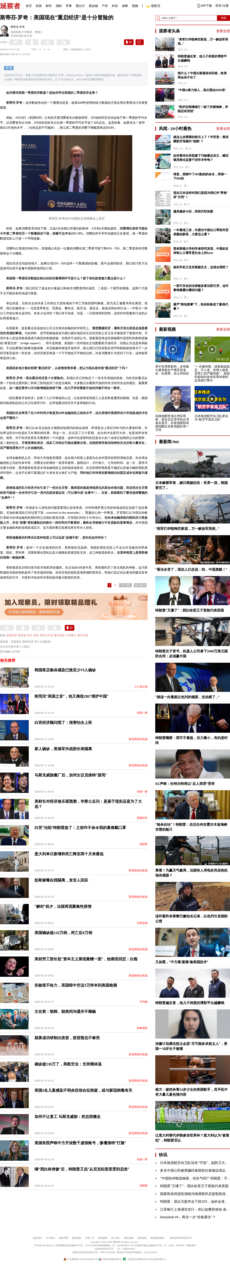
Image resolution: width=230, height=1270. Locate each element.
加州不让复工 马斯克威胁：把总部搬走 (67, 1116)
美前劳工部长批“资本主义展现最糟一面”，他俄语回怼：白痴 (85, 959)
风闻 (39, 6)
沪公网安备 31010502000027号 (80, 1259)
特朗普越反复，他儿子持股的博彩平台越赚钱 (202, 58)
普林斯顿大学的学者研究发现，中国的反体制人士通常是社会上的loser (200, 251)
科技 (115, 6)
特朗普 (144, 844)
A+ (49, 49)
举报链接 (141, 1238)
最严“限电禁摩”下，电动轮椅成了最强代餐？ (200, 306)
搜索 (223, 18)
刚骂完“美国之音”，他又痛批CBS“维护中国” (71, 696)
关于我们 (50, 1238)
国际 (59, 6)
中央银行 (71, 635)
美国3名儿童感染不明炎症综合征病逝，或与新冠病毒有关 (83, 1090)
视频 (135, 6)
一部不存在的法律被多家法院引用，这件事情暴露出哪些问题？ (200, 288)
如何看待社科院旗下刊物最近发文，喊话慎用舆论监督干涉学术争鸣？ (200, 158)
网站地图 (128, 1238)
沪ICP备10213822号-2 (44, 1245)
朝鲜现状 (142, 1028)
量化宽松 (59, 635)
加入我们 (115, 1238)
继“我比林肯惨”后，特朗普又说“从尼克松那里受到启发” (81, 1169)
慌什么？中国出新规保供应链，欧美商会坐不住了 (202, 75)
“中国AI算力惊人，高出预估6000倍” (202, 90)
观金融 (93, 6)
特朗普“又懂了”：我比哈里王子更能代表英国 (189, 610)
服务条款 (76, 1238)
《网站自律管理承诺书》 (180, 1238)
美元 (29, 635)
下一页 (126, 585)
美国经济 (11, 635)
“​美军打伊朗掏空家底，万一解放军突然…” (203, 41)
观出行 (80, 6)
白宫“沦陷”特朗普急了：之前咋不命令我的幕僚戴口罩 (80, 827)
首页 (29, 6)
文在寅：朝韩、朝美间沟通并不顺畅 (65, 1011)
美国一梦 (142, 712)
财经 (49, 6)
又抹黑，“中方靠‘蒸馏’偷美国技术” (181, 962)
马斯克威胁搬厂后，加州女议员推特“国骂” (70, 775)
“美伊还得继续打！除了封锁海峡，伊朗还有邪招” (203, 109)
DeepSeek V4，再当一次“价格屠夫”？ (188, 1217)
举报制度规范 (157, 1238)
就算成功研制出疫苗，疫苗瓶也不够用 (67, 1037)
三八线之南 (141, 686)
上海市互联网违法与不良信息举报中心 (145, 1259)
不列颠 (144, 1001)
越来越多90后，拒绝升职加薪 (193, 211)
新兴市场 (82, 635)
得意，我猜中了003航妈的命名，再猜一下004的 (200, 176)
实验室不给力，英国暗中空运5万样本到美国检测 (75, 985)
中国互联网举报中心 (110, 1259)
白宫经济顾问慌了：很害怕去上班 (63, 722)
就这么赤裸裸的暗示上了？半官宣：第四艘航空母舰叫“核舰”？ (200, 139)
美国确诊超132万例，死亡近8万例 (63, 932)
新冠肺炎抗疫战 (138, 739)
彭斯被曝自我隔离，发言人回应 (61, 880)
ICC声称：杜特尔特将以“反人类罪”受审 (185, 784)
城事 (125, 6)
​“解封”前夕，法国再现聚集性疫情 (62, 906)
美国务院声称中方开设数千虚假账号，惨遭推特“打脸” (80, 1143)
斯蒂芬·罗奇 (18, 27)
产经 (105, 6)
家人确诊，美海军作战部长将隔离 (63, 749)
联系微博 (102, 1238)
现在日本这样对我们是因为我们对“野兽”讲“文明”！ (200, 195)
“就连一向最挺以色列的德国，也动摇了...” (187, 697)
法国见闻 (142, 923)
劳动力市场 (46, 635)
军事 (69, 6)
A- (40, 49)
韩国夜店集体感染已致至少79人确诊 (65, 670)
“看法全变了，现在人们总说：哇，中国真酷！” (191, 569)
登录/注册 (222, 5)
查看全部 (223, 31)
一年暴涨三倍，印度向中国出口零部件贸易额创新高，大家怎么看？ (200, 232)
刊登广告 (89, 1238)
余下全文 (140, 585)
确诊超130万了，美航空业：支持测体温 (68, 1064)
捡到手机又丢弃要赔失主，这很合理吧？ (200, 267)
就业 (36, 635)
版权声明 (63, 1238)
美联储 (22, 635)
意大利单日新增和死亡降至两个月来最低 (69, 854)
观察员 (153, 6)
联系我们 (37, 1238)
